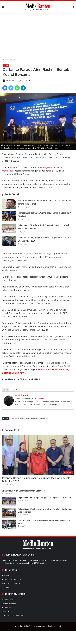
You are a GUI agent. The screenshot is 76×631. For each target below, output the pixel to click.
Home (6, 60)
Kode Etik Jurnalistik (11, 583)
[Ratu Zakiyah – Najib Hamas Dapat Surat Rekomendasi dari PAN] (9, 524)
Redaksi (5, 575)
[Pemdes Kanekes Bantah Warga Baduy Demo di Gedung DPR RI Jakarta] (9, 216)
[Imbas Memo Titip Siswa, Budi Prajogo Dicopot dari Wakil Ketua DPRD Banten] (9, 228)
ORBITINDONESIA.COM (12, 616)
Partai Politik (43, 418)
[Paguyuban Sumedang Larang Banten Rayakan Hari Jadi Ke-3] (9, 501)
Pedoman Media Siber (11, 579)
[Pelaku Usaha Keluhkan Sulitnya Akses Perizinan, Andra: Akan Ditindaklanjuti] (9, 513)
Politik (13, 60)
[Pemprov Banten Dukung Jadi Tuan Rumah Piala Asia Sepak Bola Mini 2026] (38, 455)
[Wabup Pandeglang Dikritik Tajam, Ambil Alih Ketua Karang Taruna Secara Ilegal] (9, 204)
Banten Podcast (9, 604)
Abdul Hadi (10, 81)
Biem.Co (5, 612)
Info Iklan (6, 587)
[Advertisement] (38, 33)
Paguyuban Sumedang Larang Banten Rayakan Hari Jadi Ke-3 (45, 498)
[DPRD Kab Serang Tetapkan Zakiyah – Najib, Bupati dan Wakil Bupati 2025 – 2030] (9, 241)
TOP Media (6, 608)
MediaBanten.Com (41, 398)
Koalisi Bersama (31, 418)
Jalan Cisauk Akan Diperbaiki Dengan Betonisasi (23, 491)
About (5, 390)
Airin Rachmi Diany (17, 418)
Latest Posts (15, 390)
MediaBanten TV (9, 600)
